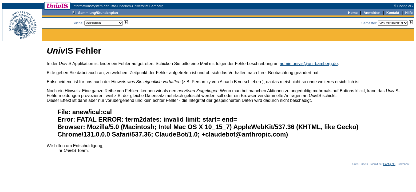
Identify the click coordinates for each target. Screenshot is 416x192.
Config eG (389, 164)
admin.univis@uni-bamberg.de (309, 63)
